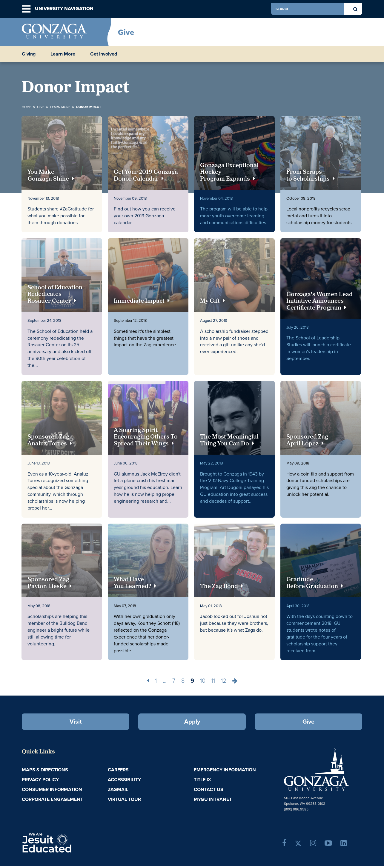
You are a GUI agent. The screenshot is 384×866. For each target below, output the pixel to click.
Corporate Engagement (52, 799)
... (164, 680)
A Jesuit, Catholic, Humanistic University (72, 842)
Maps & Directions (45, 769)
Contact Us (208, 789)
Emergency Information (225, 769)
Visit (76, 721)
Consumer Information (52, 789)
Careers (118, 769)
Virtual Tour (124, 799)
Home (26, 106)
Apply (192, 721)
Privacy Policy (40, 779)
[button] (26, 9)
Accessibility (124, 779)
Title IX (202, 779)
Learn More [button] (62, 54)
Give (126, 32)
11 (213, 680)
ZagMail (118, 789)
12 (223, 680)
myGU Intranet (213, 799)
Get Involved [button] (103, 54)
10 (202, 680)
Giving (29, 54)
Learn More (60, 106)
